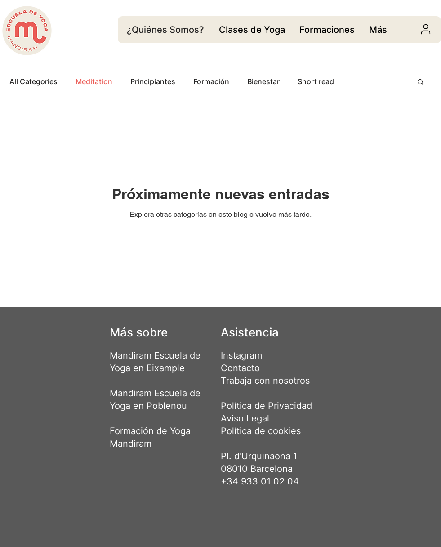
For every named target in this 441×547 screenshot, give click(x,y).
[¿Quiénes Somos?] (166, 29)
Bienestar (263, 81)
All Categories (33, 81)
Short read (316, 81)
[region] (252, 29)
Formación (211, 81)
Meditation (94, 81)
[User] (426, 29)
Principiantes (152, 81)
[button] (420, 82)
